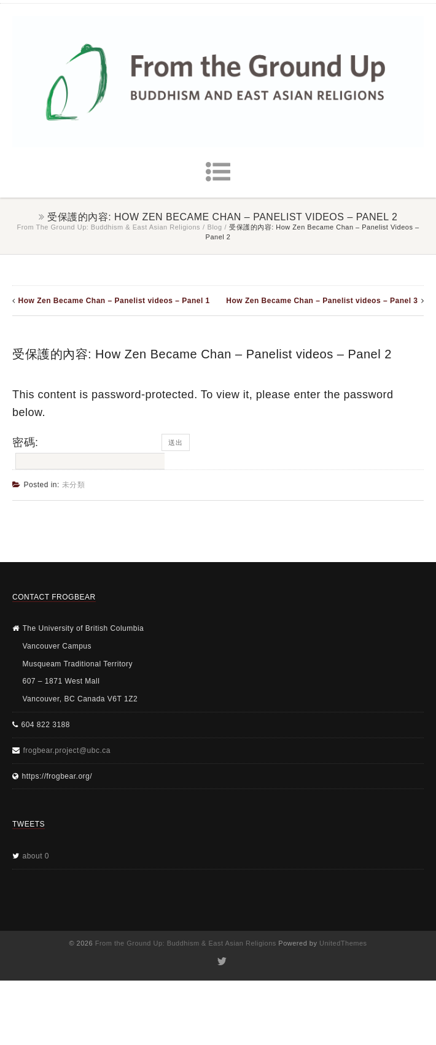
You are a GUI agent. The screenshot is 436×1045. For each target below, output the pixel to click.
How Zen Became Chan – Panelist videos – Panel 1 (114, 300)
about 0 (36, 856)
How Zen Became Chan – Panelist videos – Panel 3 (322, 300)
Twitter (221, 961)
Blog (215, 227)
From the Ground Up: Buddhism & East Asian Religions (108, 227)
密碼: (87, 452)
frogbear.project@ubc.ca (67, 750)
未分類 (73, 484)
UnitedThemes (343, 943)
